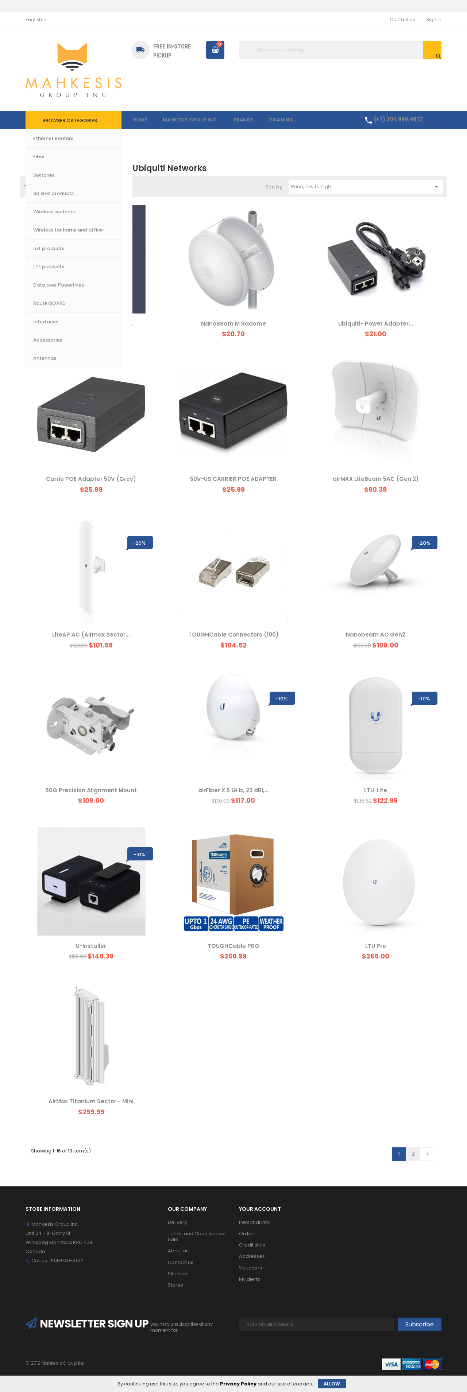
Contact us (402, 19)
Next (427, 1154)
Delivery (177, 1222)
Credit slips (252, 1244)
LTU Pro (375, 946)
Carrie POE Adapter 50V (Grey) (91, 479)
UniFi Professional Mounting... (91, 323)
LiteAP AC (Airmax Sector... (91, 634)
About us (178, 1250)
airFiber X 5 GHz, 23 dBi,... (233, 790)
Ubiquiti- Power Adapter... (375, 323)
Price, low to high (366, 186)
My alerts (249, 1279)
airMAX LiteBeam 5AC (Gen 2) (376, 479)
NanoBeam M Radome (233, 323)
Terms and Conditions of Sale (197, 1236)
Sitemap (178, 1273)
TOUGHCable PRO (233, 946)
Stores (175, 1285)
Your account (260, 1209)
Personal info (254, 1222)
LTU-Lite (375, 790)
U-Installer (91, 946)
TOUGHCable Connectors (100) (233, 634)
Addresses (252, 1256)
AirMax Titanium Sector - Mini (91, 1101)
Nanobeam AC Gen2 (375, 634)
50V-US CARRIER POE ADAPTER (233, 479)
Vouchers (250, 1267)
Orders (247, 1233)
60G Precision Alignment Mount (91, 790)
